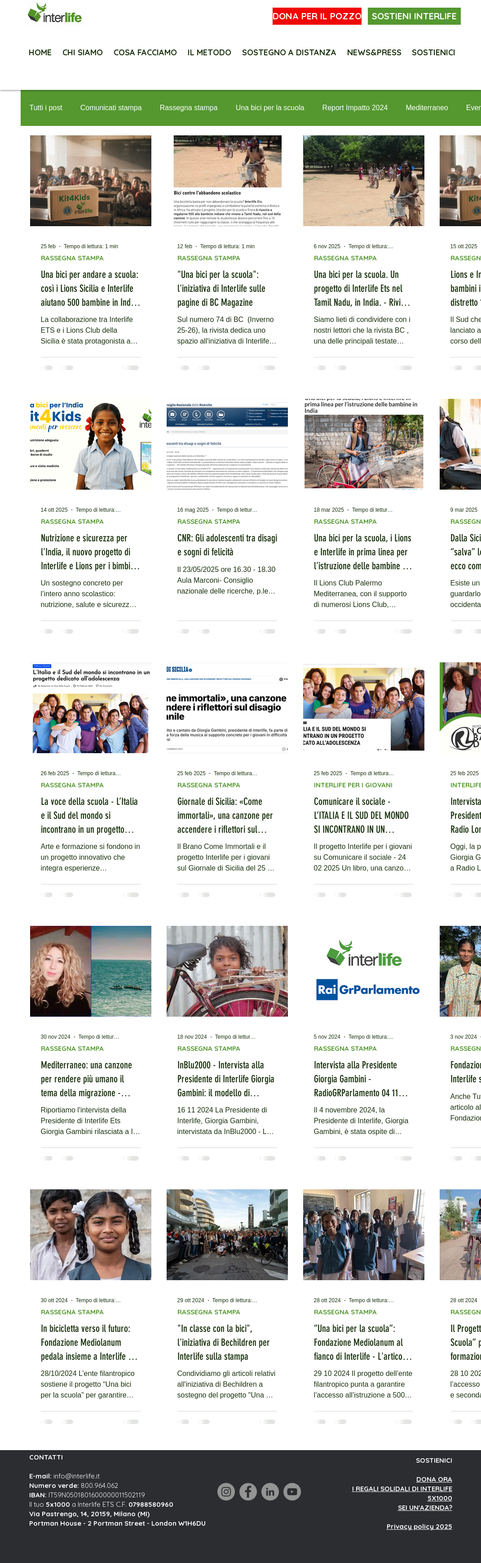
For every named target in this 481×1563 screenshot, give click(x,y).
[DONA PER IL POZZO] (317, 16)
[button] (434, 48)
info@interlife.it (76, 1476)
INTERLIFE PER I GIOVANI (353, 785)
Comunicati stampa (111, 108)
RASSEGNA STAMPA (72, 258)
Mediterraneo (427, 108)
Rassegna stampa (189, 108)
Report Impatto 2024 (355, 108)
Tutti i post (46, 108)
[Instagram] (226, 1491)
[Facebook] (248, 1491)
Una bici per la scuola (270, 108)
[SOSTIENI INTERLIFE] (414, 16)
